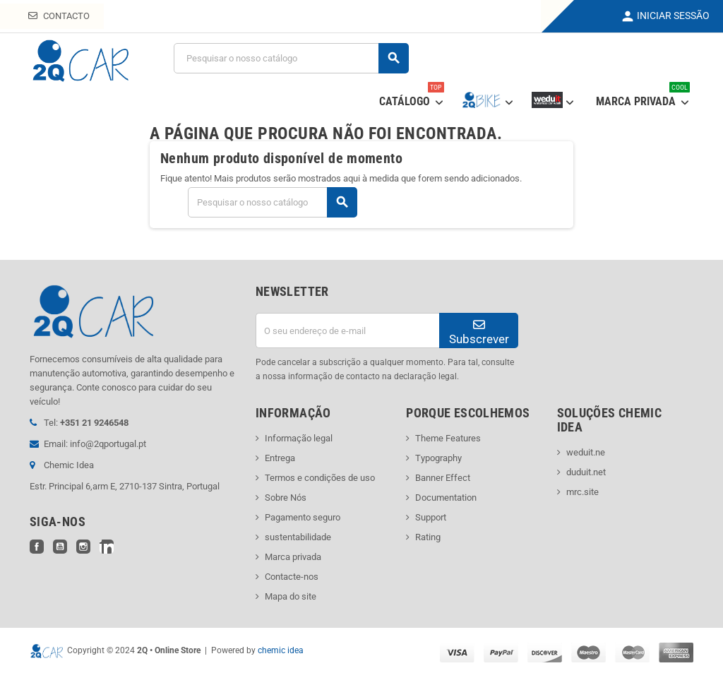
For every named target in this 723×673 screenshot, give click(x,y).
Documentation (446, 497)
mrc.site (582, 492)
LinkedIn (107, 547)
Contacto (59, 16)
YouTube (60, 547)
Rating (428, 537)
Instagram (83, 547)
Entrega (280, 458)
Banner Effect (442, 477)
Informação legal (299, 438)
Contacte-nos (291, 576)
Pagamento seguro (302, 517)
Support (430, 517)
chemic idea (281, 650)
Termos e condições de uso (320, 477)
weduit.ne (585, 452)
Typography (438, 458)
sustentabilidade (298, 537)
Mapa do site (290, 596)
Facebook (37, 547)
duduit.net (586, 472)
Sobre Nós (285, 497)
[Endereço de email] (347, 330)
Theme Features (448, 438)
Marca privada (293, 557)
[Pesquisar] (291, 58)
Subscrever (479, 332)
